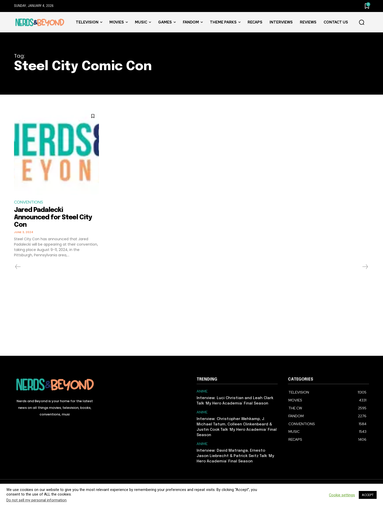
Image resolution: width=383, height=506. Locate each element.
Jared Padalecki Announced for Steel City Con (54, 217)
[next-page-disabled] (365, 266)
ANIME (202, 391)
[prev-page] (18, 266)
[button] (361, 22)
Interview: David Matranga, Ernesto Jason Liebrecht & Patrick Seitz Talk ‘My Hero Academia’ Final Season (235, 455)
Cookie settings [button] (342, 495)
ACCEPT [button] (368, 495)
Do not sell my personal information (36, 500)
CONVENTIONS (28, 202)
